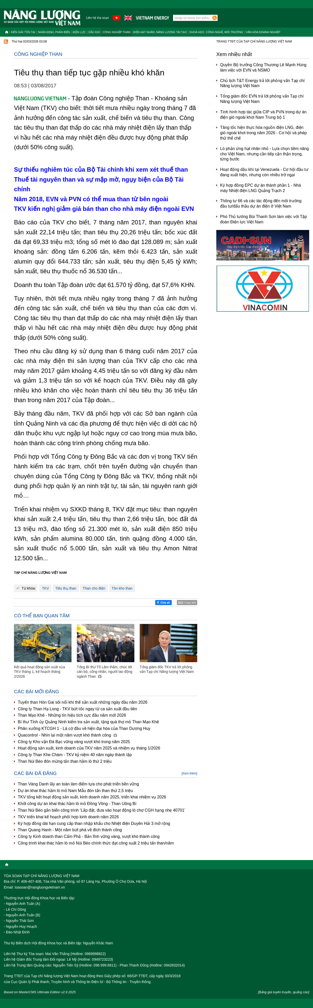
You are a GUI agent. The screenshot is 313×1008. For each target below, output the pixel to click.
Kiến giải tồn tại (23, 32)
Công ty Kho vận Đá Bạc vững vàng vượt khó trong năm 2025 (74, 742)
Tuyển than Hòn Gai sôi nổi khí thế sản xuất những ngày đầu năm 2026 (82, 702)
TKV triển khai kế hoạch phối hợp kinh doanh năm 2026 (68, 817)
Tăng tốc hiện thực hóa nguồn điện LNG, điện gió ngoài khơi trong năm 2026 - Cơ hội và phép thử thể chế (263, 132)
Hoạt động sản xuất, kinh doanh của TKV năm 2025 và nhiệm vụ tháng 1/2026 (89, 748)
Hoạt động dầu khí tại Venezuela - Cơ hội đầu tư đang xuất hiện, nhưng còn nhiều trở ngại (264, 172)
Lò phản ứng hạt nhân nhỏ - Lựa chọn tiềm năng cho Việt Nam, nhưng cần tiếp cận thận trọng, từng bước (264, 153)
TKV (45, 588)
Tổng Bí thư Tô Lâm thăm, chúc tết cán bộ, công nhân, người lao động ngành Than (104, 671)
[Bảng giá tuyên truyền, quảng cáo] (283, 992)
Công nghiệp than (117, 32)
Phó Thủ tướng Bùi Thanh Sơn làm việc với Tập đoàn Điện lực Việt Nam (263, 219)
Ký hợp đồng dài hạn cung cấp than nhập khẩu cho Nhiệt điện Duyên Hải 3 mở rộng (94, 823)
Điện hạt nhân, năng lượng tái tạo (160, 32)
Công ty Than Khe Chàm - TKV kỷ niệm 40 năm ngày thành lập (75, 755)
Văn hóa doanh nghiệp (263, 32)
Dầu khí (94, 32)
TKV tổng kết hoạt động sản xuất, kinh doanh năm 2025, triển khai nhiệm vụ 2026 (92, 797)
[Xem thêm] (189, 773)
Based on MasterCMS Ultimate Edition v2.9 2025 (40, 992)
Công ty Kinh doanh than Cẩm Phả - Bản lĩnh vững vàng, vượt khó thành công (89, 836)
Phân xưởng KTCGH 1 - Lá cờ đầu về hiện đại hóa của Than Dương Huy (84, 728)
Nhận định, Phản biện (54, 32)
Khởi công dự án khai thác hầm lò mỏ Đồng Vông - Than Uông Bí (77, 803)
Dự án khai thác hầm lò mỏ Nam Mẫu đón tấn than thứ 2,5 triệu (75, 790)
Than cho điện (94, 588)
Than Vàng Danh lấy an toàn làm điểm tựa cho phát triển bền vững (78, 784)
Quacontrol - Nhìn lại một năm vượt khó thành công (67, 735)
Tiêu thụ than (65, 588)
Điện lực (79, 32)
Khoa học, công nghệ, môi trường (216, 32)
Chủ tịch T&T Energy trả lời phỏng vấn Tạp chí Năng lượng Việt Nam (262, 83)
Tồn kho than (122, 588)
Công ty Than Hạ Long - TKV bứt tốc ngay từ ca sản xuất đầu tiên (77, 709)
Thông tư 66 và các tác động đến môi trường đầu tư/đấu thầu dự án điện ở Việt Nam (261, 203)
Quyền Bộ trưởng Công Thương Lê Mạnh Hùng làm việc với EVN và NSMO (263, 67)
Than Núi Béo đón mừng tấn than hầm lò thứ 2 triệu (64, 761)
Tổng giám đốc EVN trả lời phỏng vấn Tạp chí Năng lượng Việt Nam (262, 99)
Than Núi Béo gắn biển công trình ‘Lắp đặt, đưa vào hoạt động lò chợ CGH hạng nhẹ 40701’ (101, 810)
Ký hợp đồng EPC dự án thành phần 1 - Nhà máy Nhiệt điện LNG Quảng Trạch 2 (260, 188)
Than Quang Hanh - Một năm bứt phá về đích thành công (70, 830)
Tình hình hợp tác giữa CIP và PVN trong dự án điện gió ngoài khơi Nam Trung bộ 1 (263, 114)
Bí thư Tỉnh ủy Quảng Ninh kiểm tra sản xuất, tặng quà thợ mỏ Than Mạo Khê (88, 722)
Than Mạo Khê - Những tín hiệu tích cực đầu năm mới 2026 (72, 715)
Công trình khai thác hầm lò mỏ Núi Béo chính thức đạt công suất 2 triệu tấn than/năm (96, 843)
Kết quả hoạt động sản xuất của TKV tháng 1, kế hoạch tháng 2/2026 (39, 671)
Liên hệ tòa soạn (97, 18)
